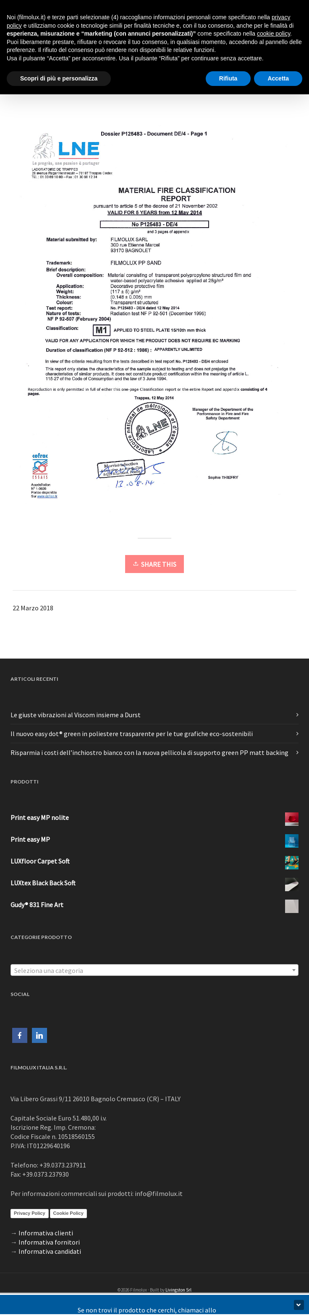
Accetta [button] (278, 78)
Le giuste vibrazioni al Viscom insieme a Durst (75, 715)
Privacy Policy (29, 1213)
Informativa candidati (49, 1251)
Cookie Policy (68, 1213)
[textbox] (154, 970)
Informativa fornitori (49, 1242)
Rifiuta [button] (228, 78)
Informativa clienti (45, 1233)
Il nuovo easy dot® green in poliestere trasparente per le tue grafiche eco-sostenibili (131, 733)
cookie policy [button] (273, 33)
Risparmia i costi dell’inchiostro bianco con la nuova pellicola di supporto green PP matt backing (149, 752)
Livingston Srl (178, 1290)
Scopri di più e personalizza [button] (58, 78)
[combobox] (154, 970)
